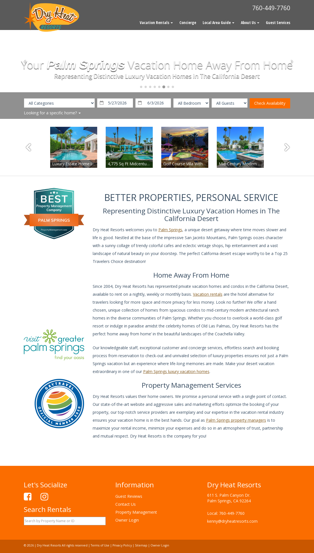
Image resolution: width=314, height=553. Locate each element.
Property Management (136, 512)
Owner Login (127, 520)
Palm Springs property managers (236, 420)
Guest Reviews (128, 496)
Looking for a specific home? (52, 112)
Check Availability (269, 103)
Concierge (187, 22)
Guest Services (278, 22)
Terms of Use (100, 545)
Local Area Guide (218, 22)
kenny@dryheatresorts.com (232, 521)
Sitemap (141, 545)
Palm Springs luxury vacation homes (176, 371)
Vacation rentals (207, 294)
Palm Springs (170, 229)
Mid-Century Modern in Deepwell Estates (256, 163)
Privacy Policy (122, 545)
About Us (250, 22)
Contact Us (125, 504)
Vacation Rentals (156, 22)
